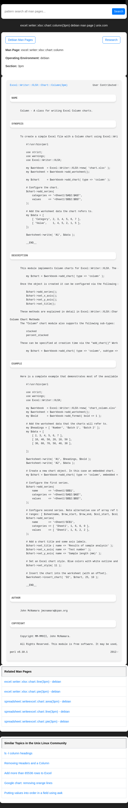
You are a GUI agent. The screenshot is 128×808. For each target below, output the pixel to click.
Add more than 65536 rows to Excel (28, 773)
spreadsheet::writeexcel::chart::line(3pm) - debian (37, 711)
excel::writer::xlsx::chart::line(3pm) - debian (32, 681)
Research (111, 40)
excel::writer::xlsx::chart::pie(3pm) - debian (32, 691)
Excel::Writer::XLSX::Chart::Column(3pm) (39, 85)
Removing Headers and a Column (26, 763)
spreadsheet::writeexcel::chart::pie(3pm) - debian (36, 721)
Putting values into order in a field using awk (33, 793)
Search (118, 11)
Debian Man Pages (20, 40)
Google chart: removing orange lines (28, 783)
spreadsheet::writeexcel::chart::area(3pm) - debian (37, 701)
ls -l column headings (18, 753)
